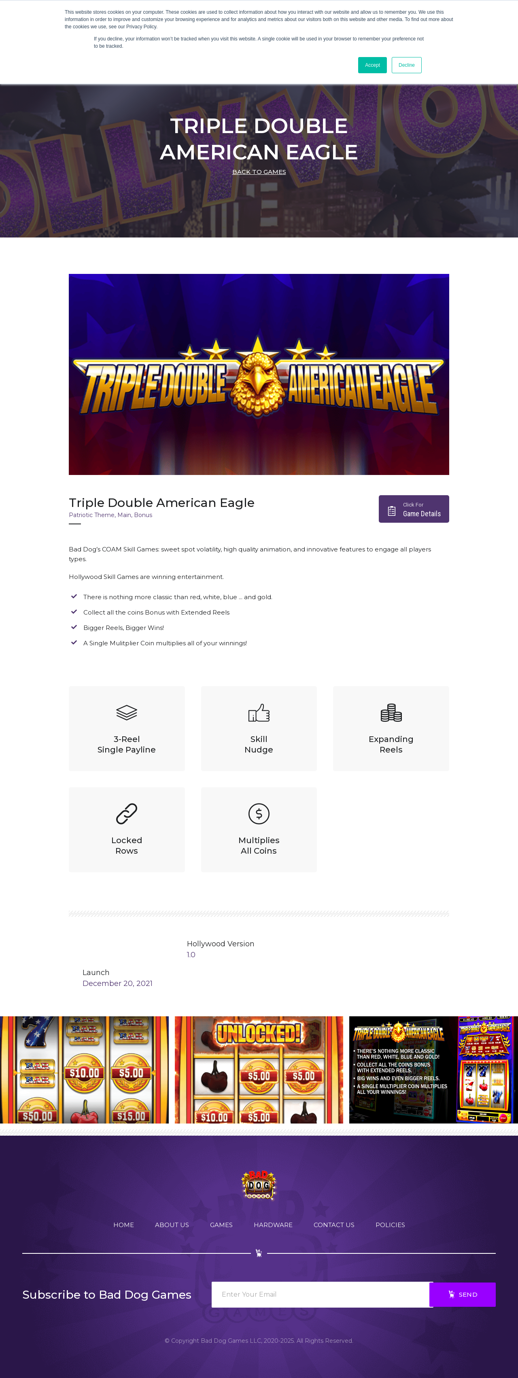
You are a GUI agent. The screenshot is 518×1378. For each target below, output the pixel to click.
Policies (390, 1225)
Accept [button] (372, 65)
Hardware (273, 1225)
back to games (259, 172)
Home (123, 1225)
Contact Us (334, 1225)
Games (221, 1225)
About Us (172, 1225)
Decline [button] (407, 65)
